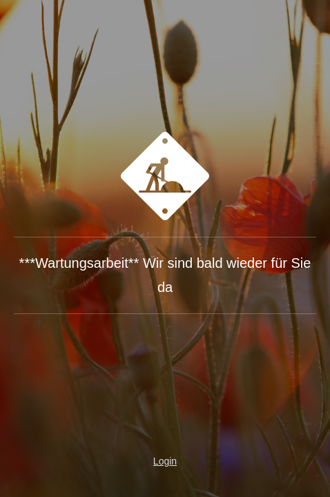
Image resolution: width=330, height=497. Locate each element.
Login (165, 461)
